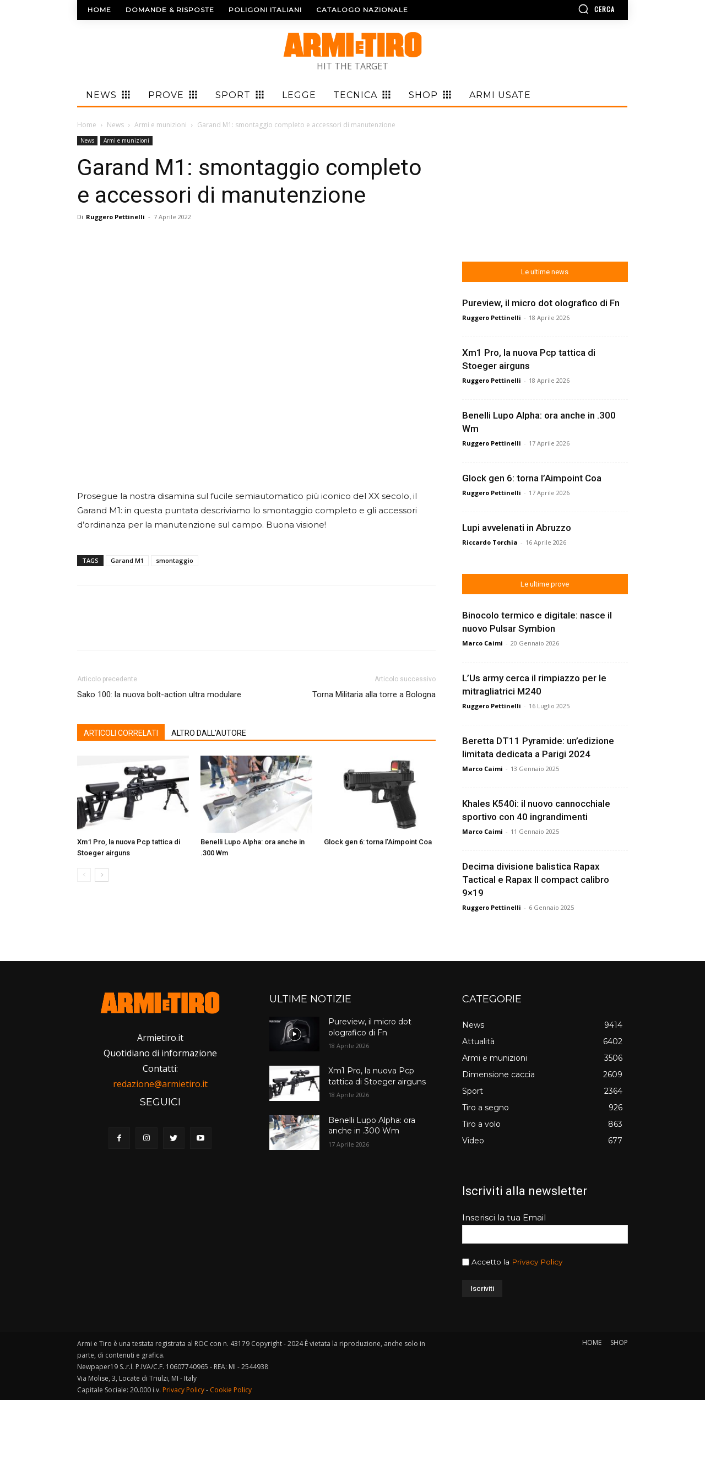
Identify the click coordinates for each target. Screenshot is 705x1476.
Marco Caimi (482, 643)
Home (86, 124)
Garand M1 (127, 560)
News (115, 124)
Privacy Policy (537, 1261)
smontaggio (174, 560)
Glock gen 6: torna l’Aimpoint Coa (378, 842)
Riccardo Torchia (490, 542)
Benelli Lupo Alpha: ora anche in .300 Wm (371, 1125)
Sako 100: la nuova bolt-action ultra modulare (159, 694)
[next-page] (102, 875)
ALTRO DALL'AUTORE (208, 733)
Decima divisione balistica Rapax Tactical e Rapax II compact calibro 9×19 (535, 879)
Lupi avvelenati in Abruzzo (516, 527)
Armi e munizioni (160, 124)
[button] (564, 8)
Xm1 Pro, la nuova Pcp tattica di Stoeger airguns (377, 1076)
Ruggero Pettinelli (115, 217)
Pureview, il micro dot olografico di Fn (541, 302)
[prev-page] (84, 875)
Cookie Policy (231, 1389)
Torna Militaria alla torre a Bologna (374, 694)
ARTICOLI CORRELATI (121, 733)
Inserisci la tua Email (504, 1217)
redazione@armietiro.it (160, 1084)
